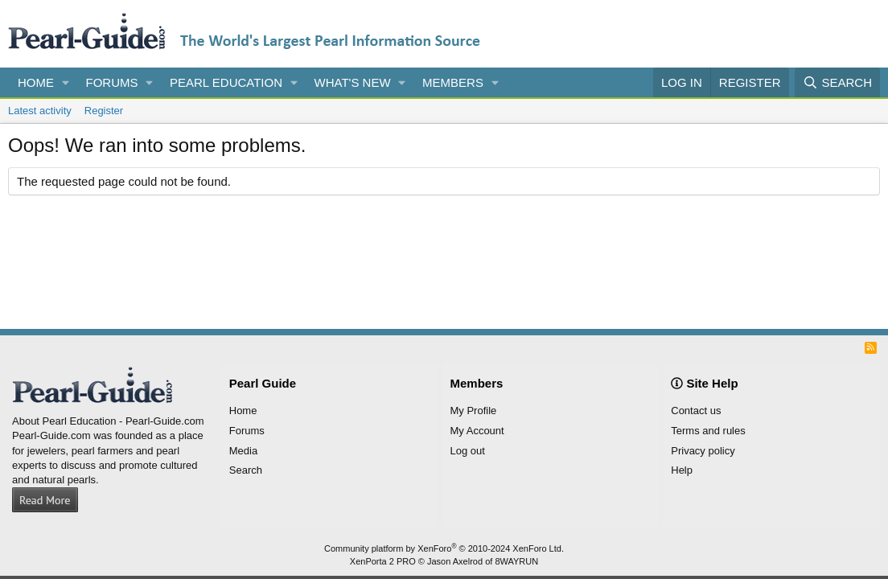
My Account (477, 431)
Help (682, 470)
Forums (112, 82)
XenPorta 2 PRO (383, 561)
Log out (467, 451)
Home (36, 82)
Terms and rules (708, 431)
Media (243, 451)
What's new (352, 82)
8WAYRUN (516, 561)
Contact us (696, 410)
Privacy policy (702, 451)
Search (245, 470)
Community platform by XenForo (444, 548)
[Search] (837, 82)
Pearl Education (226, 82)
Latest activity (40, 111)
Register (103, 111)
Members (452, 82)
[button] (66, 82)
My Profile (473, 410)
